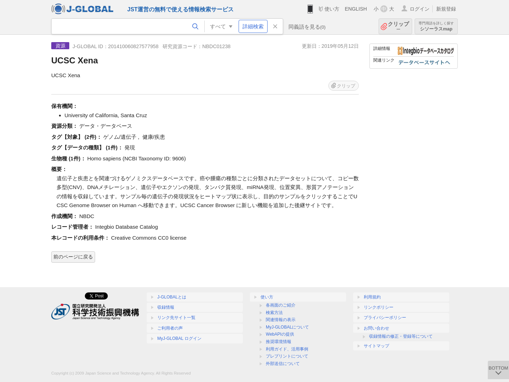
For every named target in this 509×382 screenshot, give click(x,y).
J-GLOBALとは (171, 297)
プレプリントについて (287, 356)
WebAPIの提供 (280, 334)
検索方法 (274, 312)
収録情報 (165, 307)
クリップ (398, 26)
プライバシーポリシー (385, 317)
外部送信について (283, 363)
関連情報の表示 (281, 319)
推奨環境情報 (278, 341)
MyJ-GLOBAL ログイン (179, 338)
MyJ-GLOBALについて (287, 327)
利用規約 (372, 297)
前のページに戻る (73, 257)
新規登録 (446, 9)
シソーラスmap (436, 26)
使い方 (331, 9)
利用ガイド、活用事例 (287, 349)
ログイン (419, 9)
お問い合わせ (376, 328)
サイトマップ (376, 345)
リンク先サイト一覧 (176, 317)
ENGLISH (356, 9)
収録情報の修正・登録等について (401, 336)
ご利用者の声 (170, 328)
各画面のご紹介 (281, 305)
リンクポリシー (378, 307)
